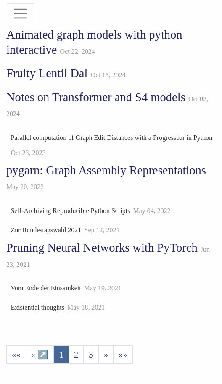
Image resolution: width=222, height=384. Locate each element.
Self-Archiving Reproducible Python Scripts (70, 210)
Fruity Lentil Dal (46, 73)
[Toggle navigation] (20, 13)
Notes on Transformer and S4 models (95, 97)
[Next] (106, 354)
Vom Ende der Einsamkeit (46, 288)
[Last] (123, 354)
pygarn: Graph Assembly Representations (106, 170)
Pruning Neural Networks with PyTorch (102, 247)
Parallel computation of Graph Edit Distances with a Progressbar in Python (111, 137)
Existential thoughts (37, 307)
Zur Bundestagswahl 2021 (46, 230)
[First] (16, 354)
